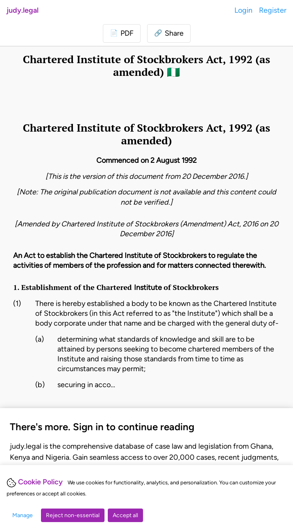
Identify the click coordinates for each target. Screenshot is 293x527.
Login (243, 10)
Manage (22, 515)
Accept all (125, 515)
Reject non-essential (73, 515)
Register (272, 10)
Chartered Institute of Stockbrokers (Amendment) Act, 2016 (159, 223)
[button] (169, 33)
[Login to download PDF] (122, 33)
